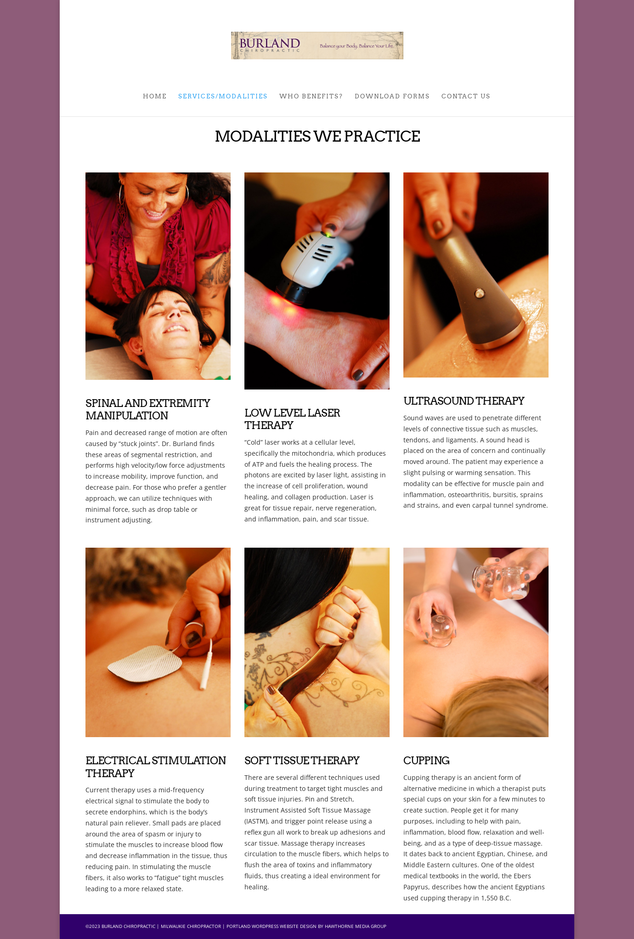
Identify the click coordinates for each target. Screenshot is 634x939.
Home (155, 96)
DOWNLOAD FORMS (392, 96)
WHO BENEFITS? (311, 96)
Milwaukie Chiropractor (191, 926)
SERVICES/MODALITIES (223, 96)
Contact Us (466, 96)
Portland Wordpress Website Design (271, 926)
